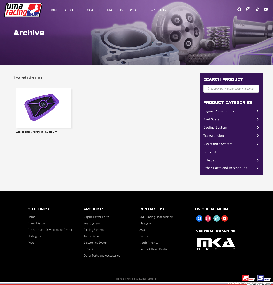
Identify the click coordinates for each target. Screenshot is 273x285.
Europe (143, 236)
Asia (142, 229)
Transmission (213, 135)
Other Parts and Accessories (225, 167)
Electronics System (218, 143)
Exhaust (209, 160)
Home (31, 216)
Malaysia (145, 223)
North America (148, 242)
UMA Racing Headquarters (156, 216)
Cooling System (215, 127)
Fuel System (212, 119)
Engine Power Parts (218, 111)
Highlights (34, 236)
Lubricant (209, 152)
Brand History (37, 223)
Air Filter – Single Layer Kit (36, 132)
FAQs (31, 242)
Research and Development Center (50, 229)
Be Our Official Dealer (153, 249)
